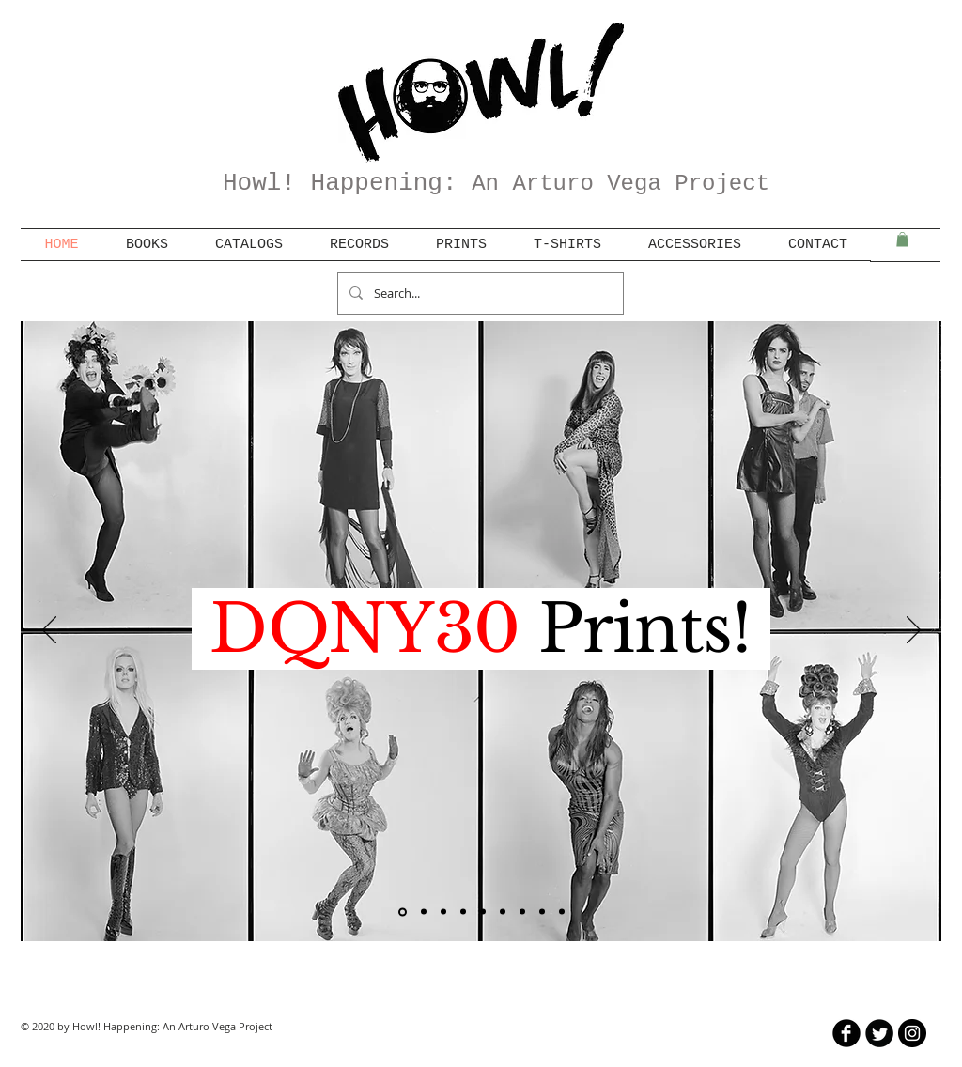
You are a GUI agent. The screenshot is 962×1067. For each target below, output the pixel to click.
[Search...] (478, 293)
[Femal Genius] (443, 912)
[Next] (914, 631)
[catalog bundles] (424, 912)
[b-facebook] (846, 1033)
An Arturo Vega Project (620, 183)
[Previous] (49, 631)
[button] (902, 239)
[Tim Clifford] (483, 912)
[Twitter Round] (879, 1033)
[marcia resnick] (522, 912)
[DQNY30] (402, 911)
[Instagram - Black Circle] (912, 1033)
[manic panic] (542, 912)
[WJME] (562, 912)
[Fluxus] (463, 912)
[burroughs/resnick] (502, 912)
